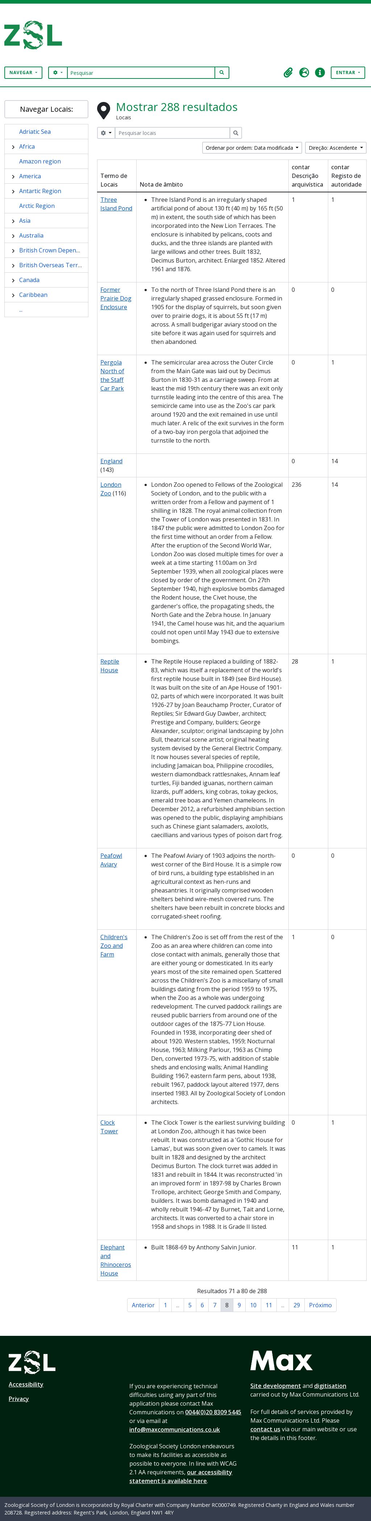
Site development (275, 1386)
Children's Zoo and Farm (114, 945)
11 (269, 1305)
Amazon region (40, 161)
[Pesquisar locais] (172, 133)
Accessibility (26, 1384)
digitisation (330, 1386)
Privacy (19, 1399)
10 (253, 1305)
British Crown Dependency (55, 250)
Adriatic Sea (35, 132)
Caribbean (33, 295)
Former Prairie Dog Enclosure (116, 298)
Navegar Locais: (46, 109)
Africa (27, 146)
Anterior (143, 1305)
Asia (24, 221)
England (111, 461)
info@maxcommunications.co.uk (174, 1429)
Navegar (21, 72)
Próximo (320, 1305)
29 (296, 1305)
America (30, 176)
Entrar (346, 72)
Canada (29, 280)
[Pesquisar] (141, 73)
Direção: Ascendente (334, 147)
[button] (288, 73)
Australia (31, 235)
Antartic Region (40, 191)
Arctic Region (37, 206)
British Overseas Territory (55, 265)
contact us (265, 1429)
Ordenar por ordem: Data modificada (250, 147)
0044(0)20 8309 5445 (213, 1412)
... (20, 310)
